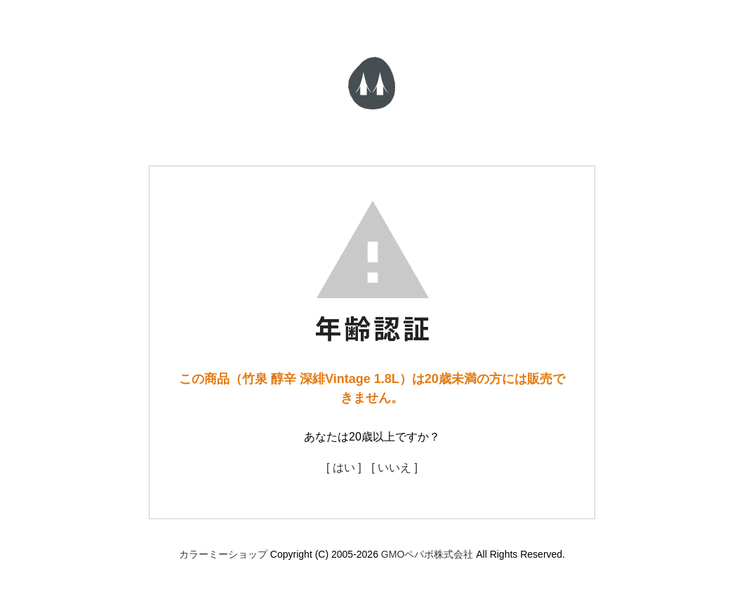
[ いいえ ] (394, 468)
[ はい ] (343, 468)
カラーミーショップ (223, 554)
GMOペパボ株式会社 (427, 554)
